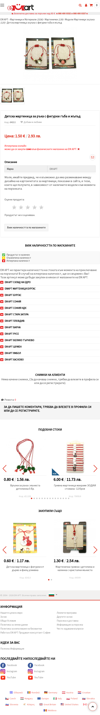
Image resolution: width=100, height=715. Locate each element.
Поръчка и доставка (67, 620)
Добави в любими (31, 122)
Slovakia (88, 698)
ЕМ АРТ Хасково (12, 359)
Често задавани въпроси (70, 628)
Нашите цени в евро (11, 612)
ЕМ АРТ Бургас (10, 295)
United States (70, 704)
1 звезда (14, 207)
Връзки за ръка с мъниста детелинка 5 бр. (25, 487)
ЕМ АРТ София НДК (13, 308)
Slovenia (11, 704)
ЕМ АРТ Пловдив (12, 320)
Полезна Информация (12, 648)
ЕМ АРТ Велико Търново (17, 340)
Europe (43, 698)
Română (33, 692)
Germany (50, 692)
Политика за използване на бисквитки (21, 628)
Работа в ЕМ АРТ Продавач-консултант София (25, 632)
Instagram (8, 671)
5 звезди (41, 207)
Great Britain (47, 704)
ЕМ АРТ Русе (9, 333)
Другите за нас (65, 616)
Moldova (50, 710)
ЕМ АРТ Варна (10, 327)
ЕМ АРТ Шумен (10, 346)
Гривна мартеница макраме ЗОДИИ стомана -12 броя (75, 487)
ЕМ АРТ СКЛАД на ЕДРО (15, 282)
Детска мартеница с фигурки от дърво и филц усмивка (25, 568)
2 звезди (21, 207)
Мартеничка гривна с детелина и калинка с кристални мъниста (75, 568)
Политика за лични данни (14, 624)
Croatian (84, 692)
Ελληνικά (16, 692)
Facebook (8, 665)
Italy (57, 698)
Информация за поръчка (70, 624)
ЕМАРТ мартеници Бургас (18, 288)
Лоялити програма (67, 612)
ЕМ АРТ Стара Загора (14, 314)
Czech (10, 698)
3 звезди (28, 207)
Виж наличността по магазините (26, 227)
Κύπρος (29, 704)
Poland (72, 698)
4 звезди (34, 207)
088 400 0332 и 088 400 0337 (71, 13)
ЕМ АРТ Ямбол (10, 353)
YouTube (8, 677)
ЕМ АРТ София (10, 301)
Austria (67, 692)
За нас (3, 616)
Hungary (26, 698)
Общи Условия (8, 620)
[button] (31, 498)
